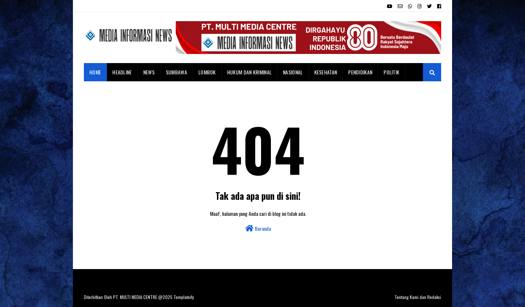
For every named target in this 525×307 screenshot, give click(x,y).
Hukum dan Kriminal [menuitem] (249, 72)
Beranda (258, 228)
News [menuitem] (149, 72)
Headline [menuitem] (122, 72)
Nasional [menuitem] (293, 72)
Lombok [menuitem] (207, 72)
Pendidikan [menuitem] (360, 72)
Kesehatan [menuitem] (325, 72)
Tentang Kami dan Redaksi (417, 297)
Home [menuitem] (95, 72)
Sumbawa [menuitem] (176, 72)
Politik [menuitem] (391, 72)
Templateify (184, 297)
